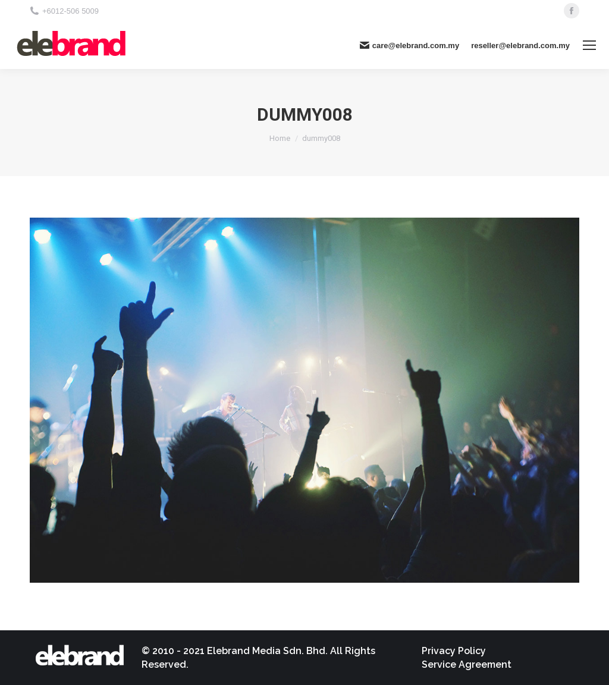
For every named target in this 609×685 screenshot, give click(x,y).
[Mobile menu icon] (589, 45)
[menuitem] (454, 651)
